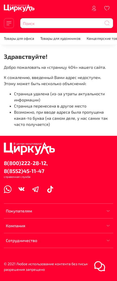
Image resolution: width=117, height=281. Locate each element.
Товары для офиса (19, 38)
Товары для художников (60, 38)
